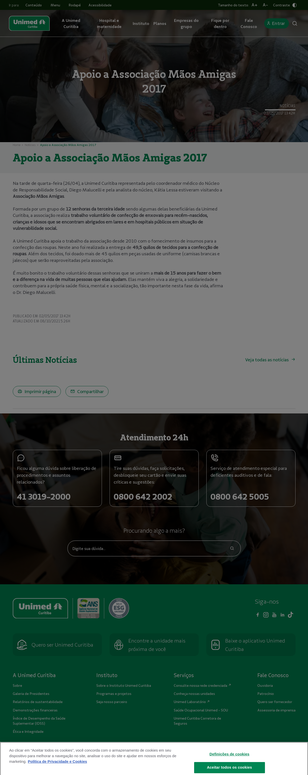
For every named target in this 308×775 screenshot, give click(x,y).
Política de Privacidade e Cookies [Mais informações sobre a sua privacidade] (57, 768)
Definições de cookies (229, 761)
